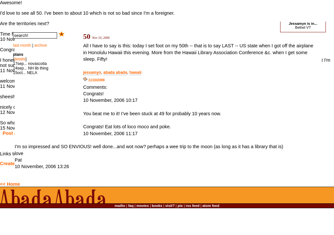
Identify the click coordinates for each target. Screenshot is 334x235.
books (157, 206)
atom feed (211, 206)
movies (142, 206)
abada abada (115, 72)
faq (131, 206)
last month (22, 45)
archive (40, 45)
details (19, 59)
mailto (120, 206)
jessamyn (92, 72)
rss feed (192, 206)
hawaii (135, 72)
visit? (170, 206)
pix (180, 206)
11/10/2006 (94, 80)
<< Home (10, 184)
